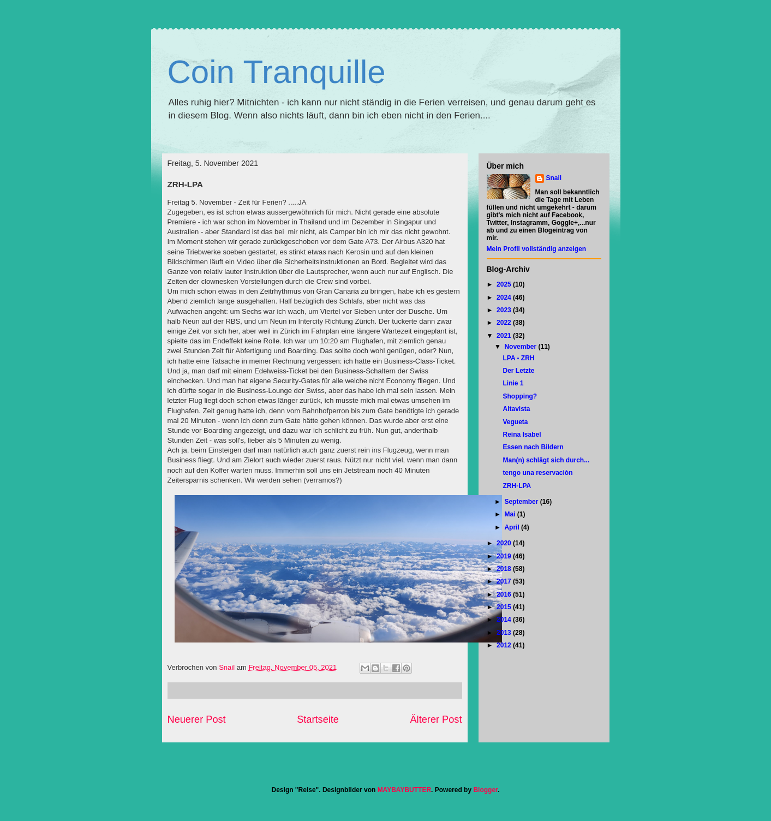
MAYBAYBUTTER (404, 790)
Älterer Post (436, 719)
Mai (510, 514)
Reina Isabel (522, 434)
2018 (505, 569)
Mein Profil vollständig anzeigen (537, 249)
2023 (505, 310)
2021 (505, 336)
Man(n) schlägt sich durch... (546, 460)
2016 (505, 594)
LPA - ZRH (518, 358)
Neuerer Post (197, 719)
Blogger (485, 790)
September (522, 501)
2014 (505, 619)
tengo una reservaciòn (537, 473)
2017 (505, 581)
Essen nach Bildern (533, 447)
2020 (505, 543)
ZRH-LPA (517, 486)
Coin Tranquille (277, 71)
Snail (554, 178)
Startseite (318, 719)
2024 (505, 297)
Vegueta (515, 422)
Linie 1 (513, 383)
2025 (505, 284)
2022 (505, 322)
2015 (505, 607)
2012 (505, 645)
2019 (505, 556)
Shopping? (520, 396)
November (521, 346)
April (512, 527)
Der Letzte (518, 370)
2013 (505, 632)
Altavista (516, 409)
